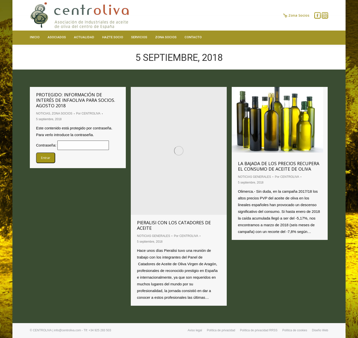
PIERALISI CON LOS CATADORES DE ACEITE (174, 225)
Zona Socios (296, 15)
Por (88, 113)
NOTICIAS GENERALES (153, 236)
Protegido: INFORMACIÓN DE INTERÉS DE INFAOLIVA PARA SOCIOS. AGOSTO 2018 (75, 100)
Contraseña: (72, 145)
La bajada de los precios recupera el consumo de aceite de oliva (278, 166)
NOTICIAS (43, 113)
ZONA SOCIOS (62, 113)
